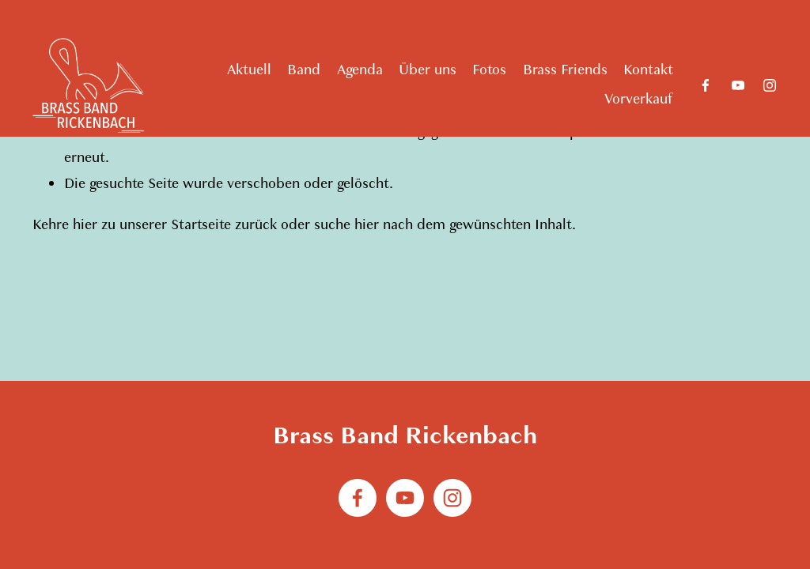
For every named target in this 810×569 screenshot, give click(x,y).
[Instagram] (770, 85)
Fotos (489, 70)
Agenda (360, 70)
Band (303, 70)
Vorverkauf (638, 99)
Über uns (427, 70)
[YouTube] (738, 85)
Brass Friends (565, 70)
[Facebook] (705, 85)
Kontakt (648, 70)
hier (85, 225)
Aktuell (249, 70)
